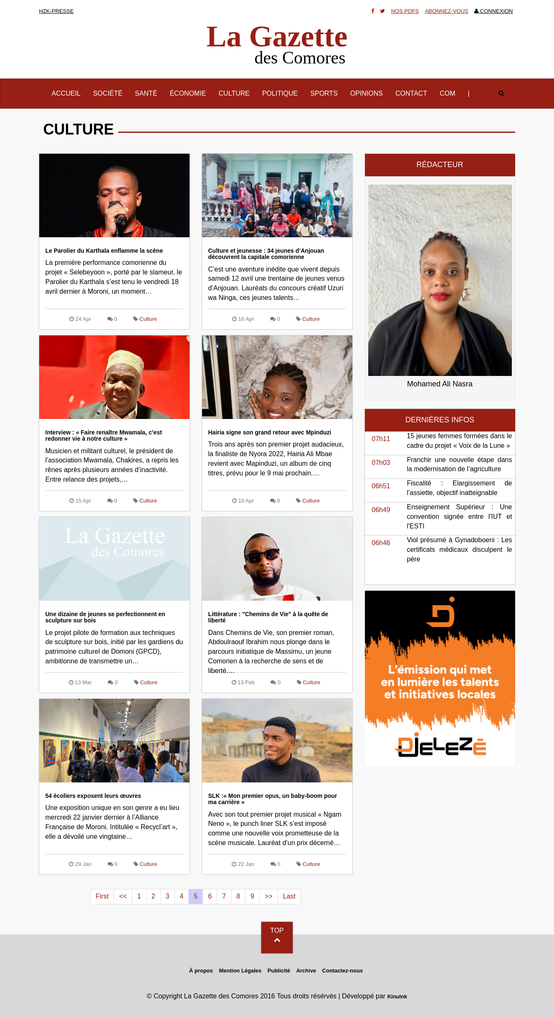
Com (447, 93)
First (102, 896)
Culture (234, 93)
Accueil (69, 93)
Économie (187, 93)
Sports (324, 93)
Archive (306, 970)
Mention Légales (240, 970)
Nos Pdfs (405, 11)
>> (269, 896)
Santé (146, 93)
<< (123, 896)
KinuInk (397, 996)
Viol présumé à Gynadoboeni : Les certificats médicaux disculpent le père (459, 549)
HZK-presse (56, 11)
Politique (280, 93)
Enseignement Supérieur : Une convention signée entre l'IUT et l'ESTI (459, 516)
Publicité (279, 970)
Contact (411, 93)
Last (289, 896)
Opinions (366, 93)
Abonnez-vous (446, 11)
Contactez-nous (342, 970)
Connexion (493, 11)
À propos (201, 970)
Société (107, 93)
